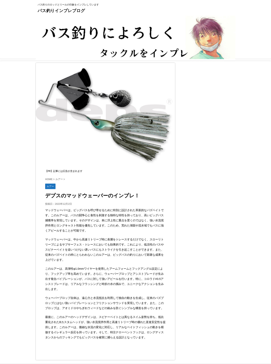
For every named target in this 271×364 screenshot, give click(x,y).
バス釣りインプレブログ (61, 10)
